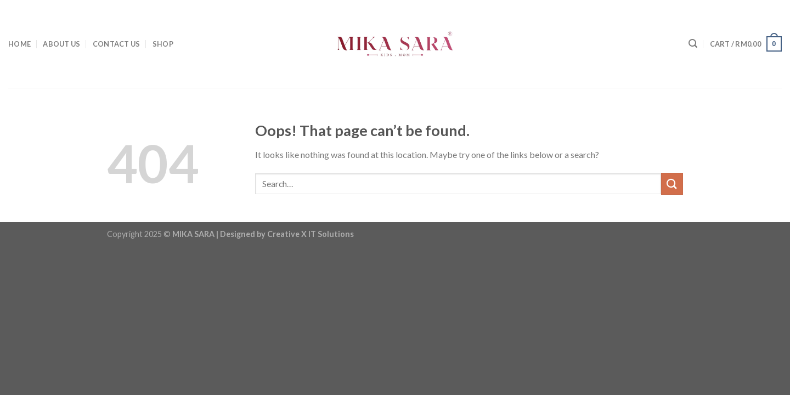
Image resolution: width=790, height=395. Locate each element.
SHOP (163, 44)
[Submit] (672, 183)
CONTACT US (116, 44)
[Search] (693, 43)
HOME (19, 44)
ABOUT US (61, 44)
